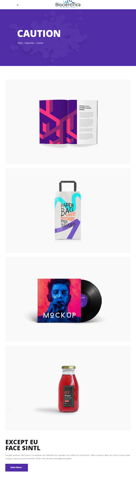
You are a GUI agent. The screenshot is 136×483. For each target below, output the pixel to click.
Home (20, 43)
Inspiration (29, 43)
